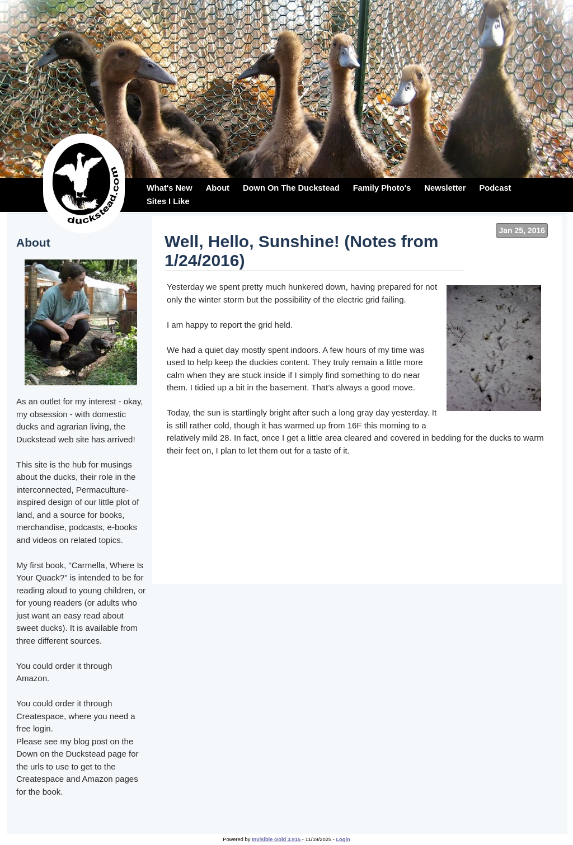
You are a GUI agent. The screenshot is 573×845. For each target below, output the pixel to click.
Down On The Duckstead (291, 187)
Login (343, 839)
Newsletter (445, 187)
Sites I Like (168, 201)
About (217, 187)
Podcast (495, 187)
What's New (169, 187)
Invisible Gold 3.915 (277, 839)
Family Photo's (382, 187)
